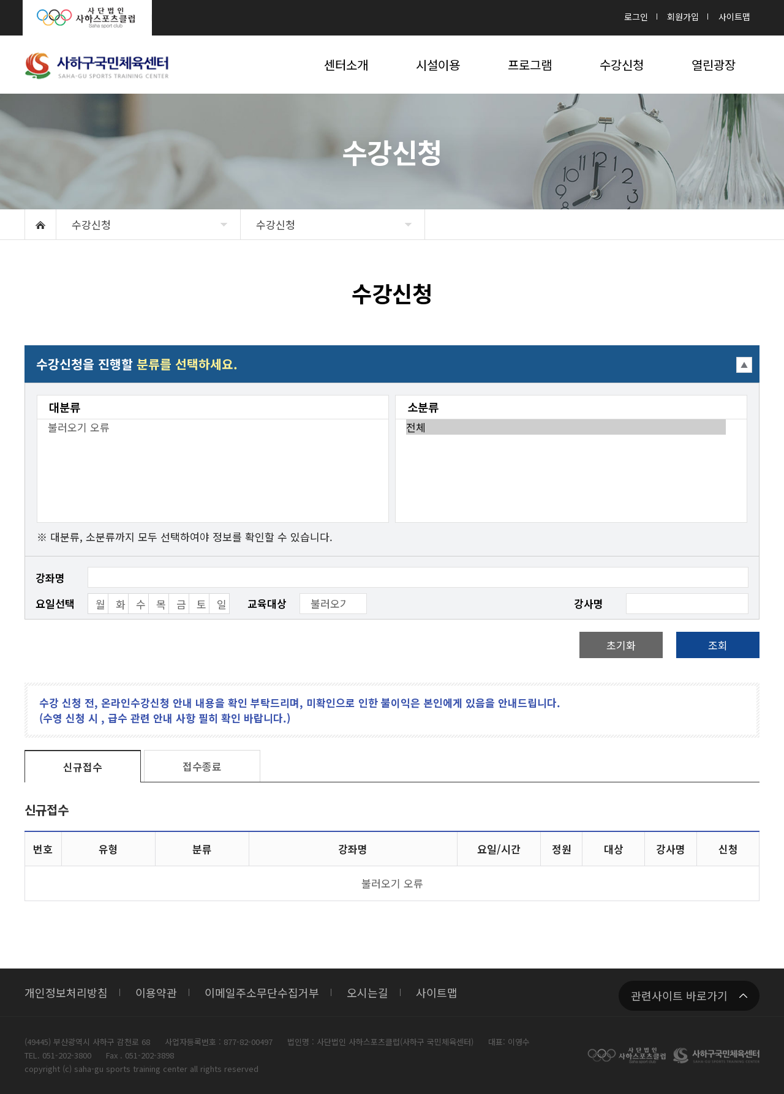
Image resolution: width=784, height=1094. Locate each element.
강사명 (588, 603)
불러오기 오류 (208, 427)
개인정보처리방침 (66, 992)
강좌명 (50, 577)
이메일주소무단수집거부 (262, 992)
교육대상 (267, 603)
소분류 (423, 407)
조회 (718, 645)
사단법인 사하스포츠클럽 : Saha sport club (87, 18)
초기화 (621, 645)
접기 (392, 364)
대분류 (64, 407)
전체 (566, 427)
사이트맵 (734, 16)
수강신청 (91, 224)
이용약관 (156, 992)
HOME (40, 224)
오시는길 (367, 992)
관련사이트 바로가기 (679, 995)
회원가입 (683, 16)
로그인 (636, 16)
